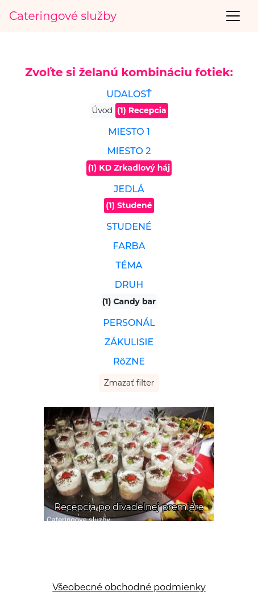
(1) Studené (129, 205)
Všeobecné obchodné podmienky (128, 587)
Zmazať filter (129, 383)
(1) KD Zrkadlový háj (129, 168)
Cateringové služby (62, 16)
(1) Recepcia (141, 110)
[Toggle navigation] (233, 16)
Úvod (102, 110)
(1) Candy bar (129, 301)
